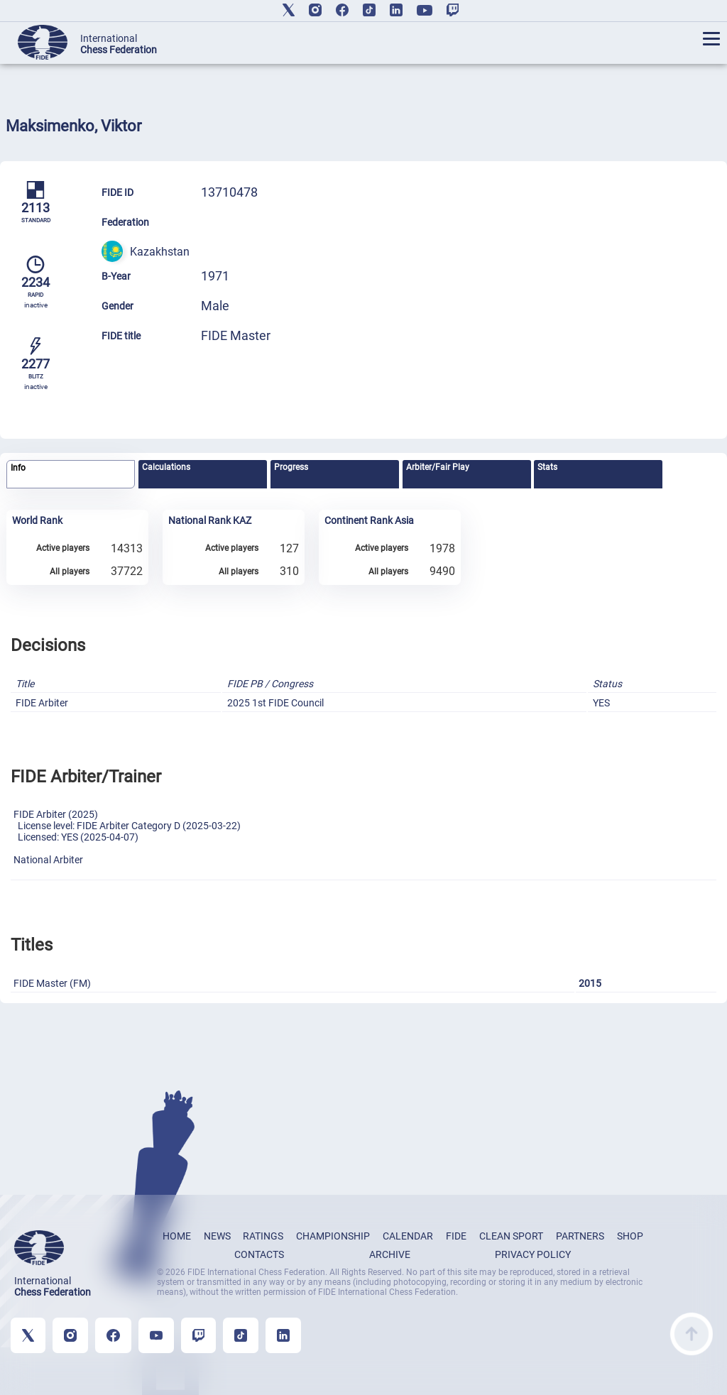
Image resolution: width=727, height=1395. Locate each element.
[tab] (70, 474)
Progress (291, 467)
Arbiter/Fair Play (437, 467)
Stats (547, 467)
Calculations (166, 467)
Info (18, 468)
